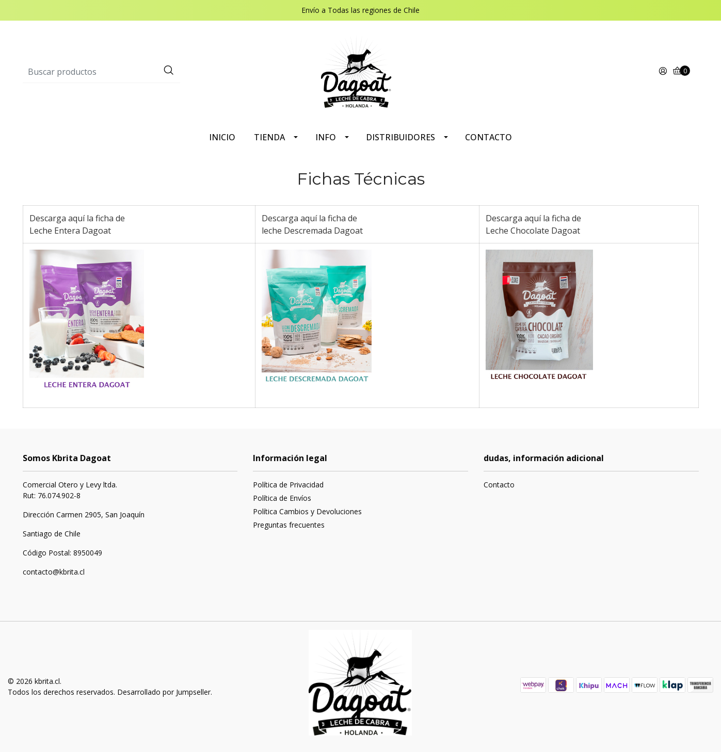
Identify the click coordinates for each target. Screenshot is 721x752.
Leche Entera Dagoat (70, 230)
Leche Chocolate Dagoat (533, 230)
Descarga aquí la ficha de (78, 218)
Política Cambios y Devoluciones (307, 511)
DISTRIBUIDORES (400, 137)
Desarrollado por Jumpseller (164, 692)
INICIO (222, 137)
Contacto (499, 484)
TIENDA (269, 137)
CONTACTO (488, 137)
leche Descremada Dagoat (312, 230)
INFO (325, 137)
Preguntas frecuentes (289, 525)
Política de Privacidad (288, 484)
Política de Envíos (282, 498)
